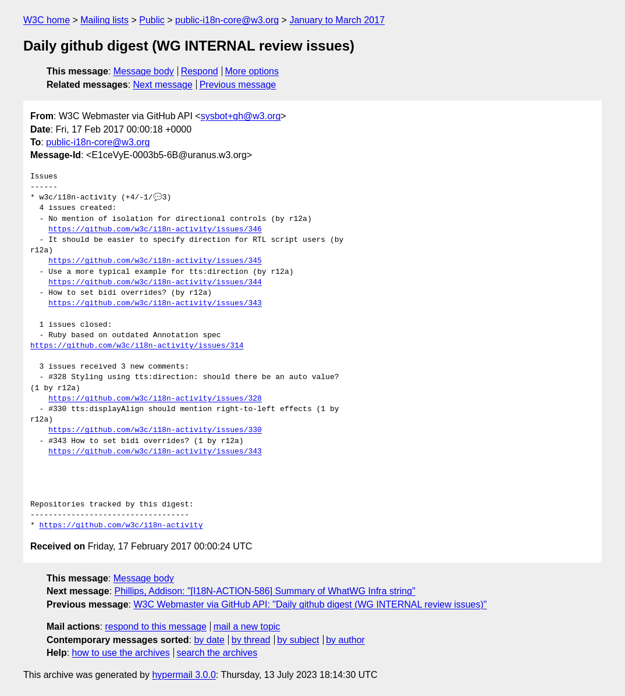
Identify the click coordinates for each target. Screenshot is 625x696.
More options (252, 71)
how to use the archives (121, 653)
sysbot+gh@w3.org (241, 116)
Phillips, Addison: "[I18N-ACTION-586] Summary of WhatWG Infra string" (265, 591)
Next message (163, 85)
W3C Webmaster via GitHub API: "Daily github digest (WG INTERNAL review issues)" (309, 604)
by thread (251, 640)
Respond (199, 71)
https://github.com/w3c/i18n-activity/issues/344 (155, 282)
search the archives (217, 653)
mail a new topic (247, 626)
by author (345, 640)
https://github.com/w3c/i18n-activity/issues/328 (155, 399)
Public (152, 20)
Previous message (238, 85)
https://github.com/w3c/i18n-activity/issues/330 (155, 430)
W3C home (46, 20)
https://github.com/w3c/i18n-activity (121, 525)
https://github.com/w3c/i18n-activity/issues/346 (155, 229)
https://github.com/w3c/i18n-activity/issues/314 (137, 346)
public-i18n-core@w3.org (227, 20)
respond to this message (155, 626)
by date (209, 640)
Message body (143, 71)
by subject (298, 640)
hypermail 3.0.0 (183, 675)
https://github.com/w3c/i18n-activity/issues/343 (155, 303)
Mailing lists (104, 20)
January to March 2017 (337, 20)
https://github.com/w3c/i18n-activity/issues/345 (155, 261)
